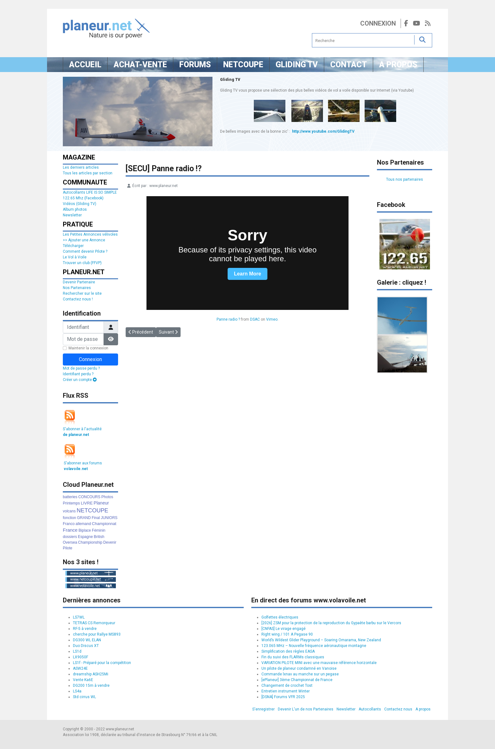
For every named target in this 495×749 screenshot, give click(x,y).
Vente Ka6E (83, 680)
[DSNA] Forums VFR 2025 (283, 697)
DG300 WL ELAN (87, 640)
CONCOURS (89, 497)
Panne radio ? (228, 319)
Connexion (378, 23)
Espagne (85, 537)
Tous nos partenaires (404, 179)
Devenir (109, 542)
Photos (107, 497)
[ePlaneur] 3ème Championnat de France (296, 680)
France (70, 530)
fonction (69, 518)
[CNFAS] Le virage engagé (283, 628)
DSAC (255, 319)
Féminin (98, 530)
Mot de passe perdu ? (81, 368)
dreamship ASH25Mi (90, 674)
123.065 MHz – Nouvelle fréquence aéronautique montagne (313, 645)
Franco (69, 524)
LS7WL (79, 617)
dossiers (70, 537)
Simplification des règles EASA (288, 651)
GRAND (84, 518)
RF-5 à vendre (85, 628)
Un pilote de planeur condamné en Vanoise (299, 668)
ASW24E (80, 668)
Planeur (101, 502)
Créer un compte (80, 380)
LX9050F (80, 657)
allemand (83, 524)
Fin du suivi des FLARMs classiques (292, 657)
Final (96, 518)
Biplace (85, 530)
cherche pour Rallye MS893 (97, 634)
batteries (70, 497)
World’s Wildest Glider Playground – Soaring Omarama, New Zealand (321, 640)
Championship (90, 542)
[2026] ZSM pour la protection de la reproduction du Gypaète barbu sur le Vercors (331, 623)
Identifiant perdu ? (78, 374)
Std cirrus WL (84, 697)
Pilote (67, 548)
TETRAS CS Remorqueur (94, 623)
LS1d (77, 651)
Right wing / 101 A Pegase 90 (287, 634)
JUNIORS (109, 518)
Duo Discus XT (86, 645)
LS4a (77, 691)
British (99, 537)
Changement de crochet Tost (287, 685)
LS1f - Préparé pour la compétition (102, 663)
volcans (69, 511)
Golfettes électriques (279, 617)
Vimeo (271, 319)
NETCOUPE (92, 510)
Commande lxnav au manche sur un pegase (300, 674)
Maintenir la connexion (88, 348)
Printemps (71, 503)
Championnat (104, 523)
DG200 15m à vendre (91, 685)
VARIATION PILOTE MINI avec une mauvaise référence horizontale (319, 663)
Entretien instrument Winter (285, 691)
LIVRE (87, 503)
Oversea (70, 542)
